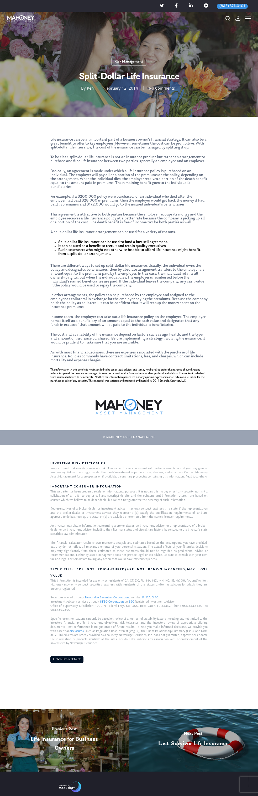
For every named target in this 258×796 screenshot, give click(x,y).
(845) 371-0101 (232, 6)
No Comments (162, 88)
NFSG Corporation (112, 601)
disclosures (77, 631)
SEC (131, 601)
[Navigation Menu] (248, 18)
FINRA (146, 597)
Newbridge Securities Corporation (107, 597)
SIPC (155, 597)
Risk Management (128, 62)
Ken (90, 88)
